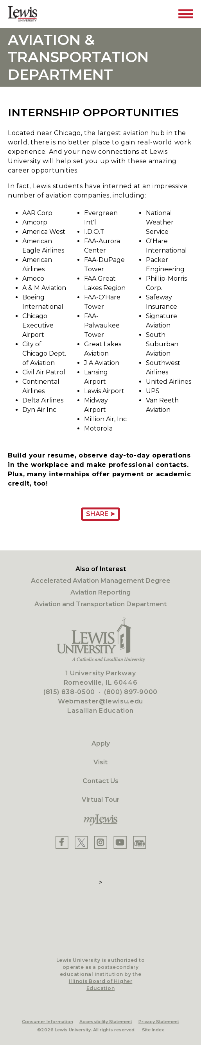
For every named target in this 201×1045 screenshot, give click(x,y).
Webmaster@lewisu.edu (100, 701)
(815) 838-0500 (69, 692)
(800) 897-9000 (131, 692)
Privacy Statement (158, 1021)
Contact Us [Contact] (100, 781)
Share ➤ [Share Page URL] (100, 514)
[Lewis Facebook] (62, 842)
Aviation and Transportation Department (100, 604)
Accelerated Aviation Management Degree (100, 580)
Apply (101, 743)
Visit (100, 762)
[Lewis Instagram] (100, 842)
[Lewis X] (81, 842)
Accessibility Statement (105, 1021)
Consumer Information (47, 1021)
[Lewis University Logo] (22, 13)
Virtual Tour (101, 799)
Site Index (153, 1030)
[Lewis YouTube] (120, 842)
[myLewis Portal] (100, 820)
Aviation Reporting (100, 592)
